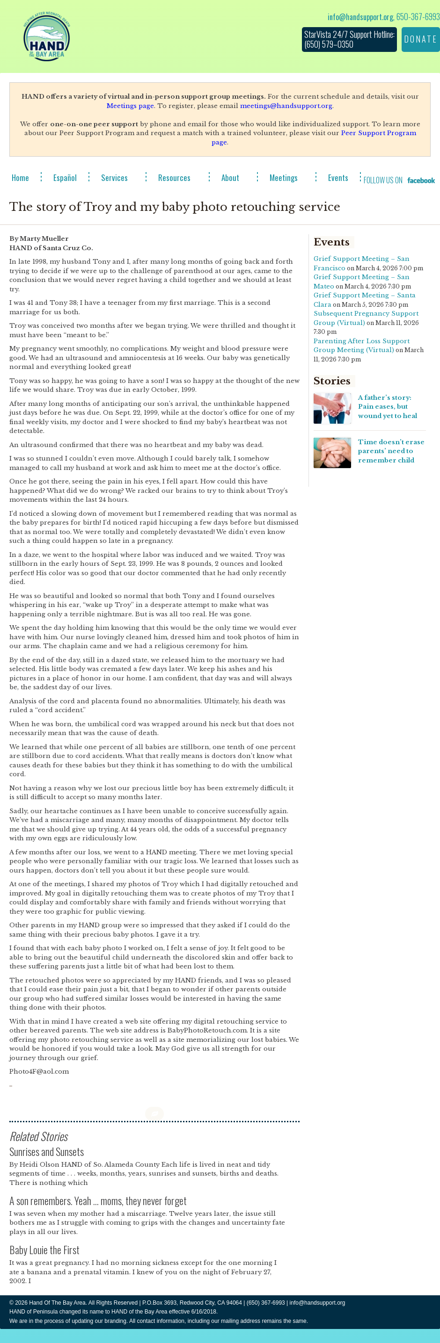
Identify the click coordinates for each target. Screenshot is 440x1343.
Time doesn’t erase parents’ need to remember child (391, 451)
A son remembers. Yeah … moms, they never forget (98, 1200)
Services (114, 177)
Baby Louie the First (44, 1249)
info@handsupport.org (360, 16)
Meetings (284, 177)
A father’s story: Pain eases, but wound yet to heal (387, 407)
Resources (174, 177)
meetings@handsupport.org (286, 106)
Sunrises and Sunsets (46, 1151)
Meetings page (130, 106)
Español (65, 177)
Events (338, 177)
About (230, 177)
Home (20, 177)
